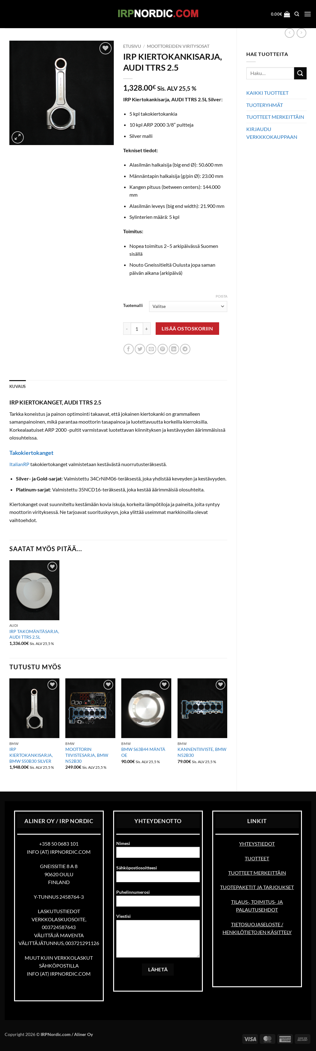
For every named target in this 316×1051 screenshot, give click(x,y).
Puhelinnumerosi (158, 900)
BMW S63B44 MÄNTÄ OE (143, 752)
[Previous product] (301, 33)
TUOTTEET (257, 858)
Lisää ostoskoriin (187, 328)
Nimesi (158, 851)
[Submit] (300, 73)
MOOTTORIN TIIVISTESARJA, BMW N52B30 (86, 755)
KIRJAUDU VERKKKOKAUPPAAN (271, 133)
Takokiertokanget (31, 452)
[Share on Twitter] (140, 349)
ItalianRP (19, 464)
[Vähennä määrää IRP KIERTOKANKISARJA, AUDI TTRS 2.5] (127, 328)
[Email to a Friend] (151, 349)
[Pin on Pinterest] (163, 349)
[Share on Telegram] (185, 349)
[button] (280, 14)
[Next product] (289, 33)
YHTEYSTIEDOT (257, 844)
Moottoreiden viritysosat (178, 46)
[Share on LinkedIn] (174, 349)
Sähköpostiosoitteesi (158, 876)
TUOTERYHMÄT (264, 105)
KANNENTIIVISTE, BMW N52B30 (202, 752)
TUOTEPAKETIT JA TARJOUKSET (257, 887)
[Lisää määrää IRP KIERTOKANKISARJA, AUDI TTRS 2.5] (147, 328)
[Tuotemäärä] (137, 328)
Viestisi (158, 937)
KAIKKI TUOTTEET (267, 93)
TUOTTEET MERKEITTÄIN (275, 117)
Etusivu (132, 46)
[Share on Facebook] (128, 349)
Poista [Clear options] (221, 296)
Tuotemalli (133, 306)
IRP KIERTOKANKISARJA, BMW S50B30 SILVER (31, 755)
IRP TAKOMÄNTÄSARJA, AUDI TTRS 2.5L (34, 634)
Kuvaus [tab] (17, 386)
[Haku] (296, 14)
